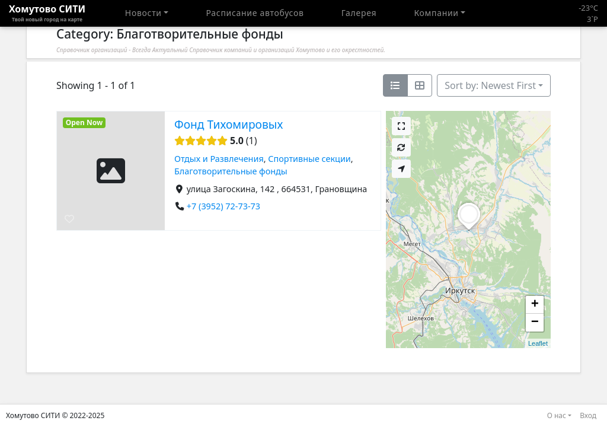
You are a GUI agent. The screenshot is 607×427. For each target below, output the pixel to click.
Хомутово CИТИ (47, 13)
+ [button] (535, 305)
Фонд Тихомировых (228, 124)
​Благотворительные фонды (230, 171)
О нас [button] (556, 415)
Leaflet (538, 343)
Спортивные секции (309, 158)
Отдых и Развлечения (219, 158)
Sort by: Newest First (490, 85)
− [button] (535, 323)
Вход (588, 415)
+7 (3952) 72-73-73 (223, 206)
